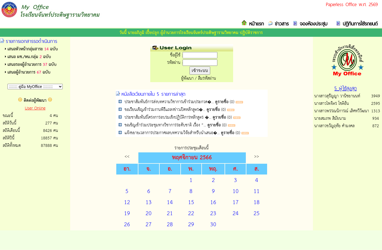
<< (127, 156)
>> (256, 156)
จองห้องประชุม (312, 23)
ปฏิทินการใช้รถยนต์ (359, 23)
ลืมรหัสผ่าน (207, 78)
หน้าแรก (255, 23)
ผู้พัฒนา (187, 78)
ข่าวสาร (281, 23)
